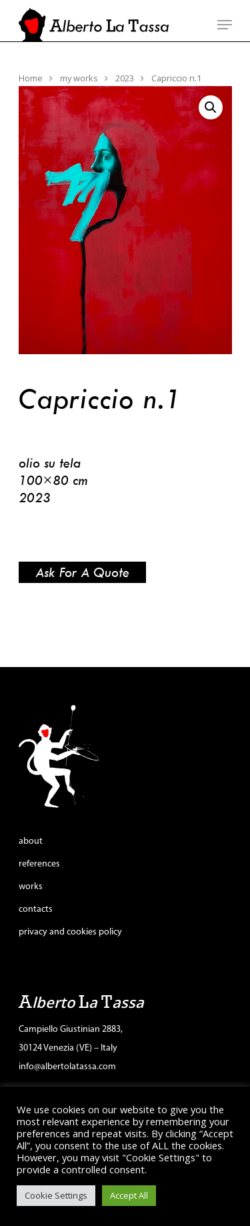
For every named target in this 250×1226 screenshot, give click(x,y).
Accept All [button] (129, 1195)
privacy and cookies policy (70, 932)
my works (79, 78)
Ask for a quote (82, 572)
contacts (36, 909)
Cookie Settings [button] (56, 1195)
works (31, 887)
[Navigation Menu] (224, 24)
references (39, 864)
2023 (124, 78)
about (31, 841)
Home (31, 78)
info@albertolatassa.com (67, 1067)
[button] (211, 107)
